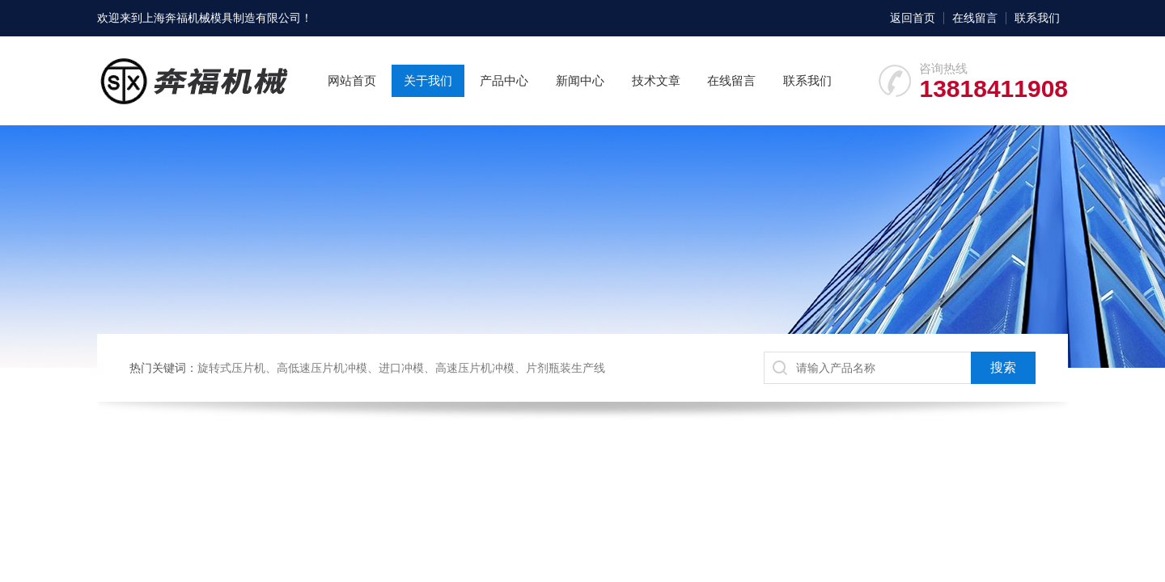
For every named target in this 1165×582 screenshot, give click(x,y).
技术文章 (656, 80)
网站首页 (352, 80)
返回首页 (912, 17)
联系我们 (1037, 17)
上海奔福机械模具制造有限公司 (221, 17)
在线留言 (975, 17)
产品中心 (504, 80)
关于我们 (428, 80)
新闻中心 (580, 80)
